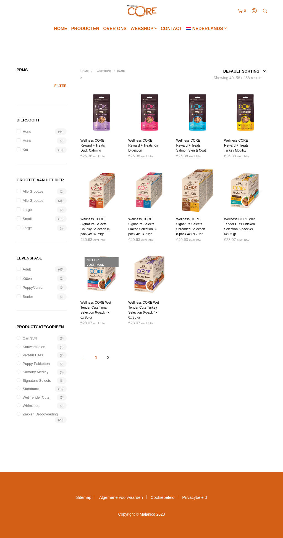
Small (27, 219)
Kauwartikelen (34, 347)
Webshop (141, 29)
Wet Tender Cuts (36, 397)
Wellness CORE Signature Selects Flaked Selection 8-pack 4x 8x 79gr (142, 226)
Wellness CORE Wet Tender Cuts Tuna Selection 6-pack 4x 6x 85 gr (95, 310)
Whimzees (31, 406)
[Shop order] (232, 71)
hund (27, 141)
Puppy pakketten (36, 364)
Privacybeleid (194, 497)
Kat (25, 150)
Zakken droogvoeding (40, 414)
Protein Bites (33, 355)
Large (27, 210)
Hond (27, 131)
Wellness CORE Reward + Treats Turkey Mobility (236, 145)
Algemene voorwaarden (121, 497)
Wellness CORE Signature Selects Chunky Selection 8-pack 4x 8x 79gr (95, 226)
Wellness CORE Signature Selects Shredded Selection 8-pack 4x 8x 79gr (190, 226)
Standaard (31, 389)
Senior (28, 297)
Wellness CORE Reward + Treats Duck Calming (92, 145)
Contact (171, 29)
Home (60, 29)
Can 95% (30, 338)
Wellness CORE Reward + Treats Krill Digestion (143, 145)
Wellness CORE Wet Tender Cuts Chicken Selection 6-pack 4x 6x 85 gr (239, 226)
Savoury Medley (35, 372)
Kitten (27, 278)
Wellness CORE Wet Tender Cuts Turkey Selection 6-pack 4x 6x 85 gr (143, 310)
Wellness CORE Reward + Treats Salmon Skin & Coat (191, 145)
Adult (27, 269)
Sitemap (83, 497)
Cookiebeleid (163, 497)
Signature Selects (37, 380)
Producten (85, 29)
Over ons (114, 29)
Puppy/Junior (33, 287)
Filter (60, 86)
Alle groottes (33, 191)
